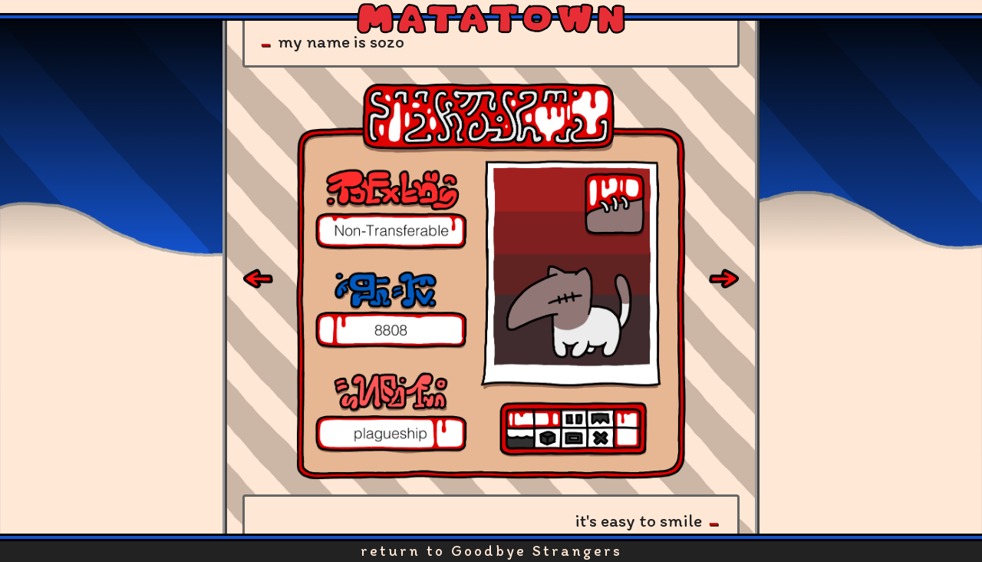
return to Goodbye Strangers (491, 550)
